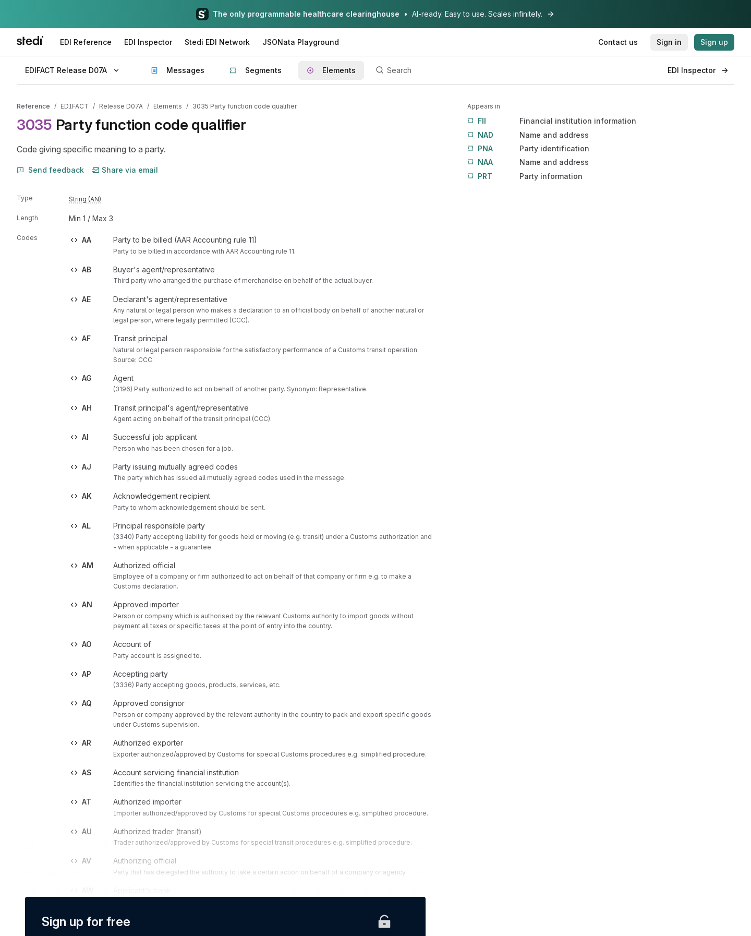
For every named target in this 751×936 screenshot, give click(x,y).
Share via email (125, 169)
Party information (525, 176)
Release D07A (121, 106)
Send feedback (50, 169)
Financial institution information (551, 121)
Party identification (528, 148)
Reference (33, 106)
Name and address (528, 135)
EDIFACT (74, 106)
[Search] (515, 70)
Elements (167, 106)
